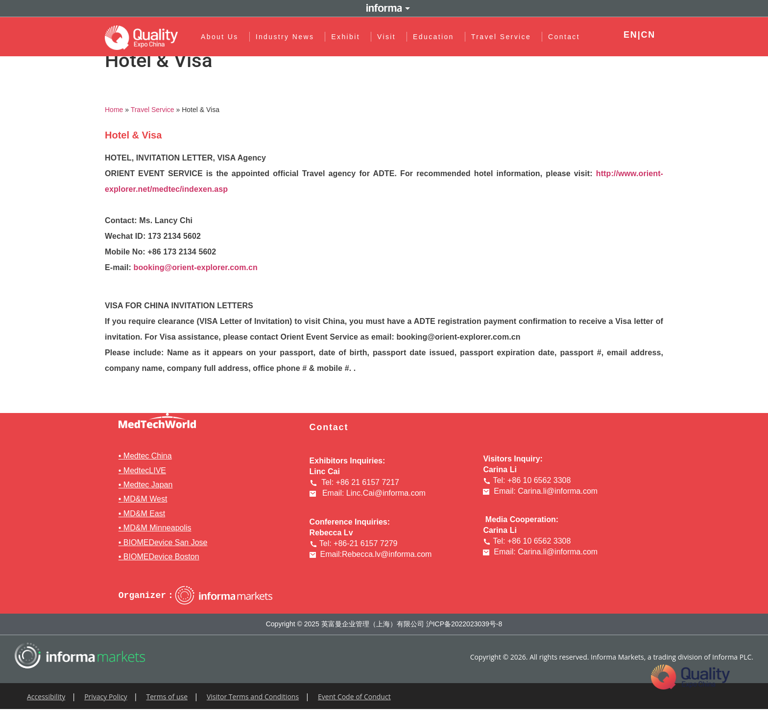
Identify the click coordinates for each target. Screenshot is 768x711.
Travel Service (503, 37)
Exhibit (348, 37)
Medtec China (147, 456)
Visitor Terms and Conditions (253, 696)
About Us (222, 37)
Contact (564, 37)
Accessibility (46, 696)
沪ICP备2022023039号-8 (464, 624)
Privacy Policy (105, 696)
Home (114, 110)
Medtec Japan (148, 485)
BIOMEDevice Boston (161, 556)
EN (631, 35)
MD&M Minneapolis (157, 528)
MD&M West (145, 499)
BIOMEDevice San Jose (165, 542)
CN (648, 35)
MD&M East (144, 513)
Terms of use (167, 696)
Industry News (287, 37)
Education (436, 37)
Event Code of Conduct (354, 696)
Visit (389, 37)
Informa (384, 8)
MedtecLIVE (144, 470)
